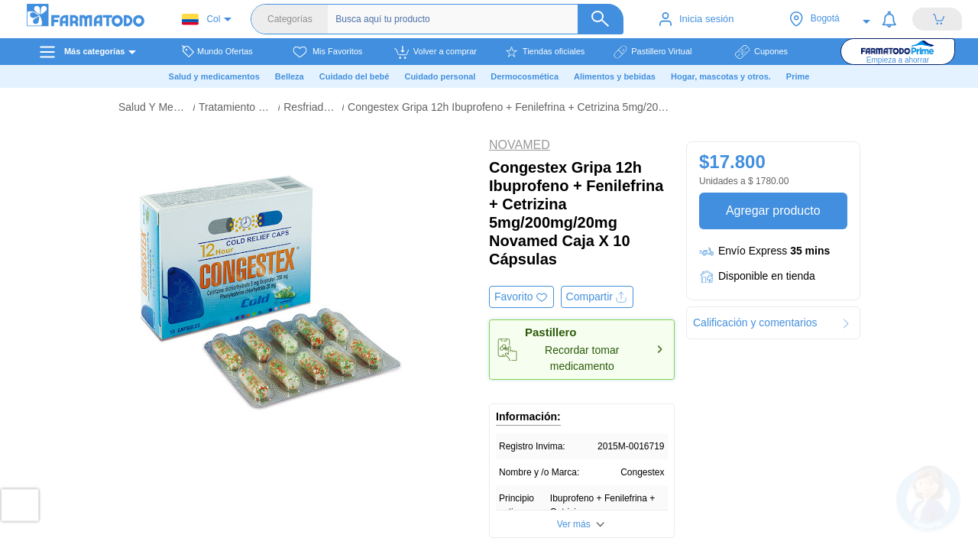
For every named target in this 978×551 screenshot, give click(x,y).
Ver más (574, 524)
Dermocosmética (525, 76)
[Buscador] (477, 19)
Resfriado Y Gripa (310, 107)
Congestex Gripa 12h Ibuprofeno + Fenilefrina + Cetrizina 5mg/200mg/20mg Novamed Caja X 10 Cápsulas (511, 107)
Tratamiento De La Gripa (236, 107)
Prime (798, 76)
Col (201, 19)
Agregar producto (772, 210)
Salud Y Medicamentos (153, 107)
